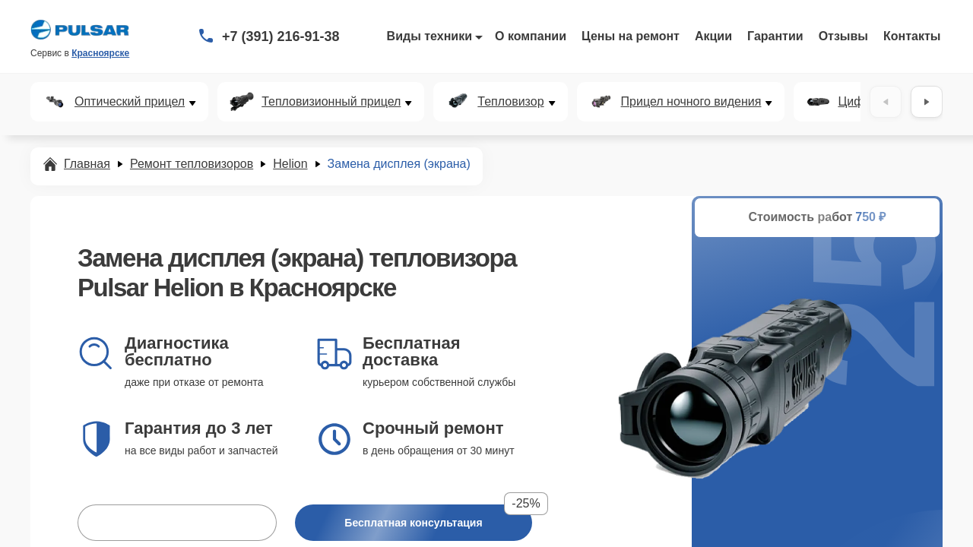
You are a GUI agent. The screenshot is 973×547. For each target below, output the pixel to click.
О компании (530, 36)
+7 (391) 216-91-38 (281, 36)
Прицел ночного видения (691, 102)
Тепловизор (510, 102)
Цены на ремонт (631, 36)
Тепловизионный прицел (331, 102)
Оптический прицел (129, 102)
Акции (713, 36)
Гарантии (775, 36)
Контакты (911, 36)
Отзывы (843, 36)
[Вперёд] (927, 102)
